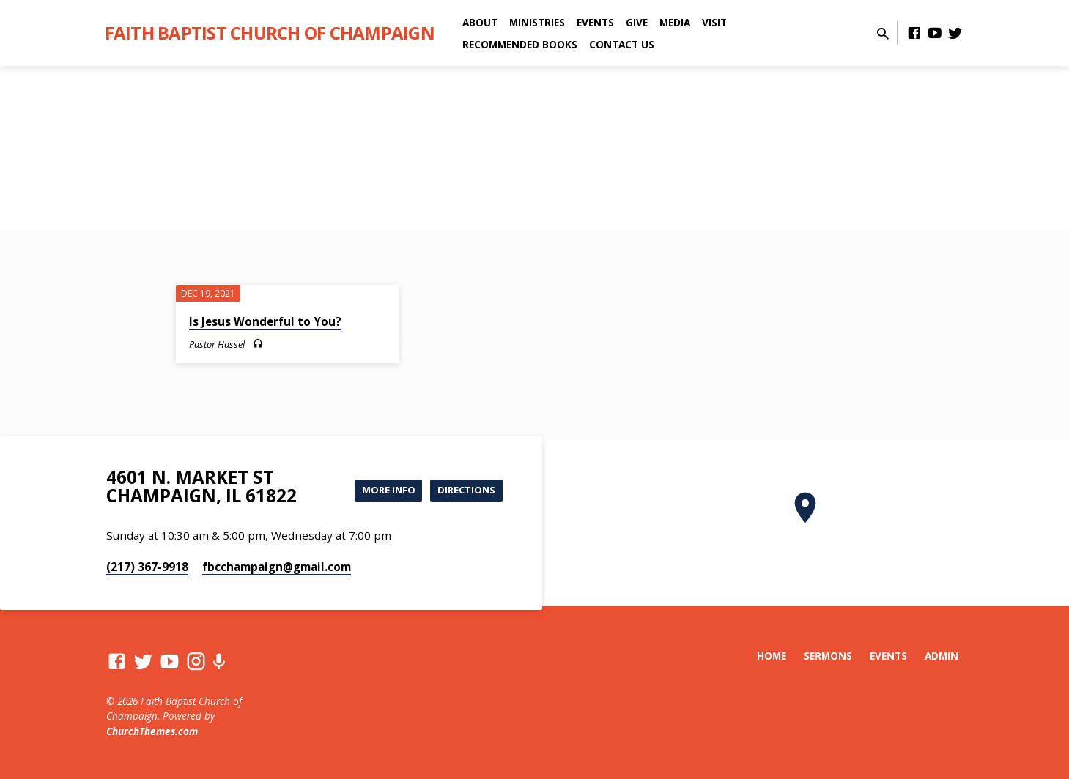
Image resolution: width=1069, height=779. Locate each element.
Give (637, 22)
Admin (941, 656)
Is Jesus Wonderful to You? (265, 321)
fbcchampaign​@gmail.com (276, 566)
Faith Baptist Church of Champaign (269, 32)
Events (595, 22)
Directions (463, 490)
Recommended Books (519, 44)
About (479, 22)
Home (771, 656)
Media (674, 22)
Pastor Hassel (217, 344)
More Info (380, 490)
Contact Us (621, 44)
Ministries (537, 22)
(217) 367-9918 (147, 566)
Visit (714, 22)
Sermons (828, 656)
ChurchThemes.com (152, 731)
